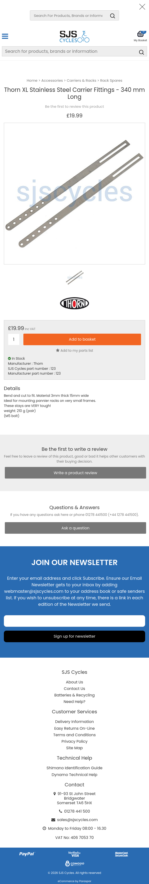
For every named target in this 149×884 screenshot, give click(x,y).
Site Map (74, 748)
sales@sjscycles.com (77, 820)
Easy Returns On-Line (74, 728)
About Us (74, 682)
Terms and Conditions (74, 735)
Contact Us (74, 688)
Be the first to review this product (74, 106)
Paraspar (85, 881)
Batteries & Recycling (74, 695)
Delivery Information (74, 721)
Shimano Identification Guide (74, 768)
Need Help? (74, 701)
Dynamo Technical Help (74, 774)
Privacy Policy (74, 741)
